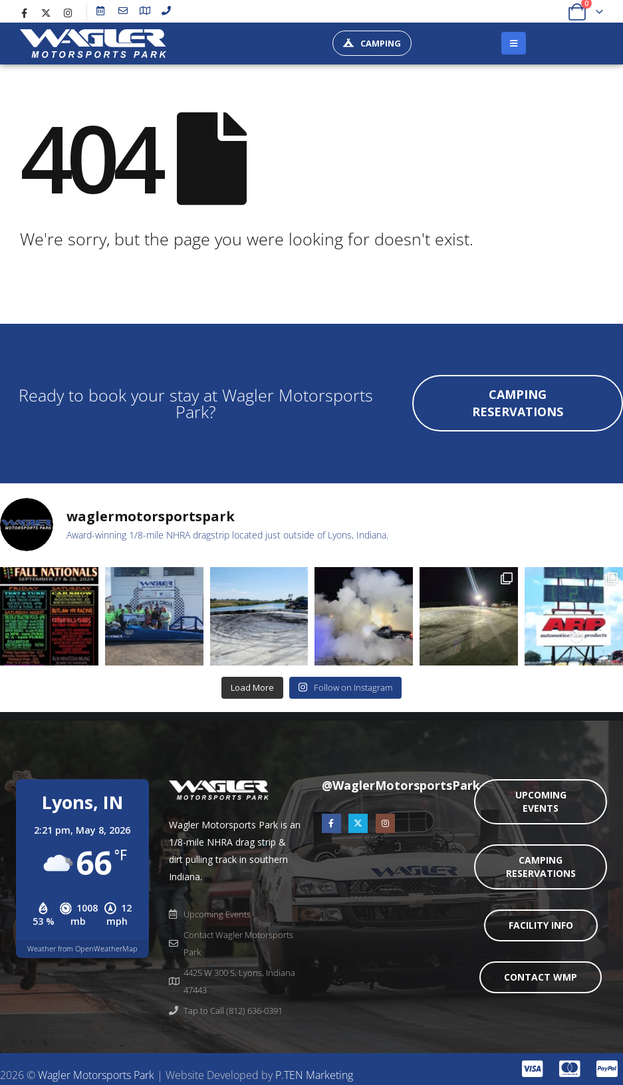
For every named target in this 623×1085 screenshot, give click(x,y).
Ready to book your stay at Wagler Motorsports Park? (196, 402)
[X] (46, 12)
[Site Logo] (93, 43)
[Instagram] (68, 12)
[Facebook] (24, 12)
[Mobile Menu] (513, 43)
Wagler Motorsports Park (96, 1075)
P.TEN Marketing (314, 1075)
